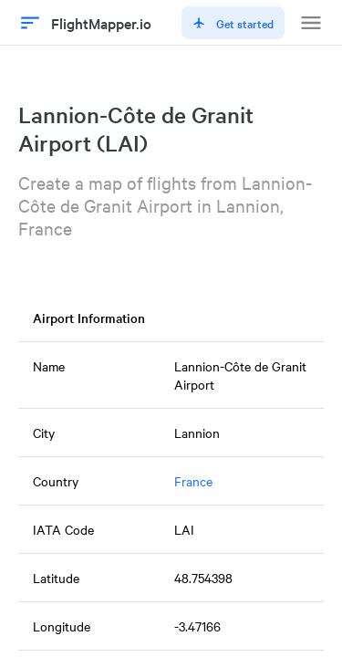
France (193, 481)
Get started (233, 23)
